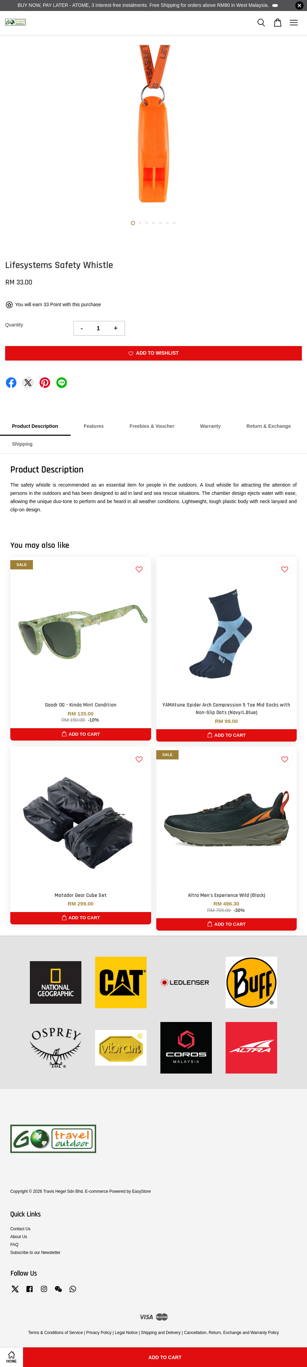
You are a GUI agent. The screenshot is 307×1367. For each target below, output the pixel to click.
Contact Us (20, 1228)
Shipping (22, 444)
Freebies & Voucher (151, 426)
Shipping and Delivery (161, 1332)
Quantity (14, 324)
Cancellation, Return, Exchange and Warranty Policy (231, 1332)
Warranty (210, 426)
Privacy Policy (99, 1332)
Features (94, 426)
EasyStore (141, 1191)
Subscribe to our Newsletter (35, 1252)
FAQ (14, 1244)
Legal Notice (126, 1332)
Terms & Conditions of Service (55, 1332)
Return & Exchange (269, 426)
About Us (18, 1236)
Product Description (35, 426)
